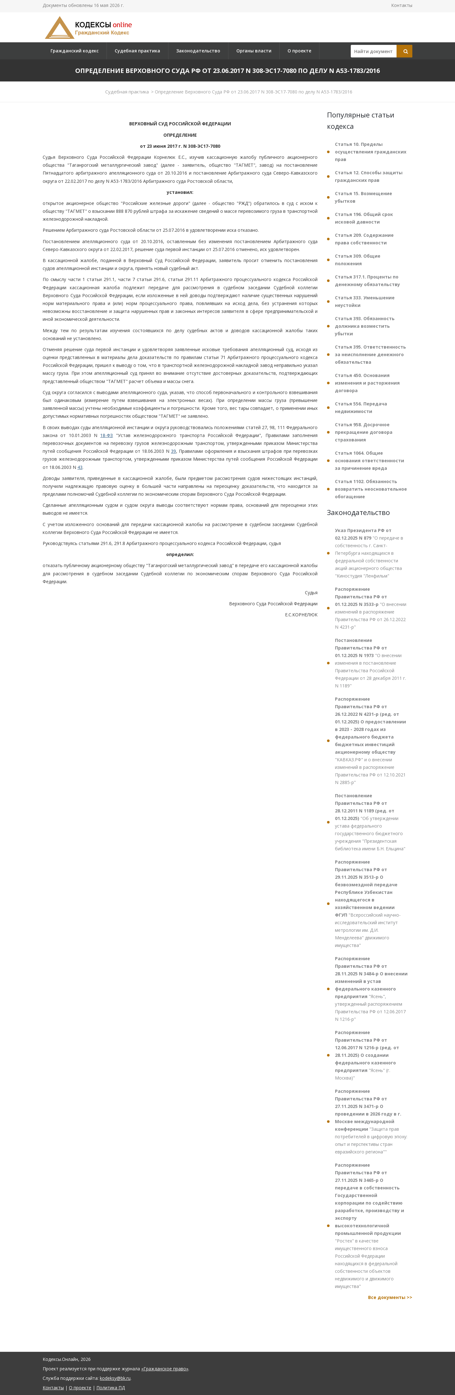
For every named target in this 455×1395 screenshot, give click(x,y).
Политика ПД (110, 1388)
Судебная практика (137, 51)
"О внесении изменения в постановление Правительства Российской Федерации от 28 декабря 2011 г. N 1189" (370, 663)
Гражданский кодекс (75, 51)
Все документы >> (390, 1297)
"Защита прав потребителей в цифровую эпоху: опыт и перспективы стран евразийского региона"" (371, 1121)
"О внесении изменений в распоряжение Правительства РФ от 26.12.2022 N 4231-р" (370, 608)
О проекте (299, 51)
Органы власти (253, 51)
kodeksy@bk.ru (115, 1378)
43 (79, 467)
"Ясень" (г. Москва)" (367, 1055)
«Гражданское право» (164, 1369)
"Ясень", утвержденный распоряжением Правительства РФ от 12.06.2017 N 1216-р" (371, 988)
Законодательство (198, 51)
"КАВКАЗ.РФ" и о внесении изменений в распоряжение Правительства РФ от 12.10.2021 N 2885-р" (370, 740)
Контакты (401, 5)
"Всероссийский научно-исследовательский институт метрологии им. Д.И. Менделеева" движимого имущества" (368, 903)
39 (173, 451)
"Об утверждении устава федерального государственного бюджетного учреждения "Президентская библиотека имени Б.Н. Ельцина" (370, 822)
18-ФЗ (106, 435)
